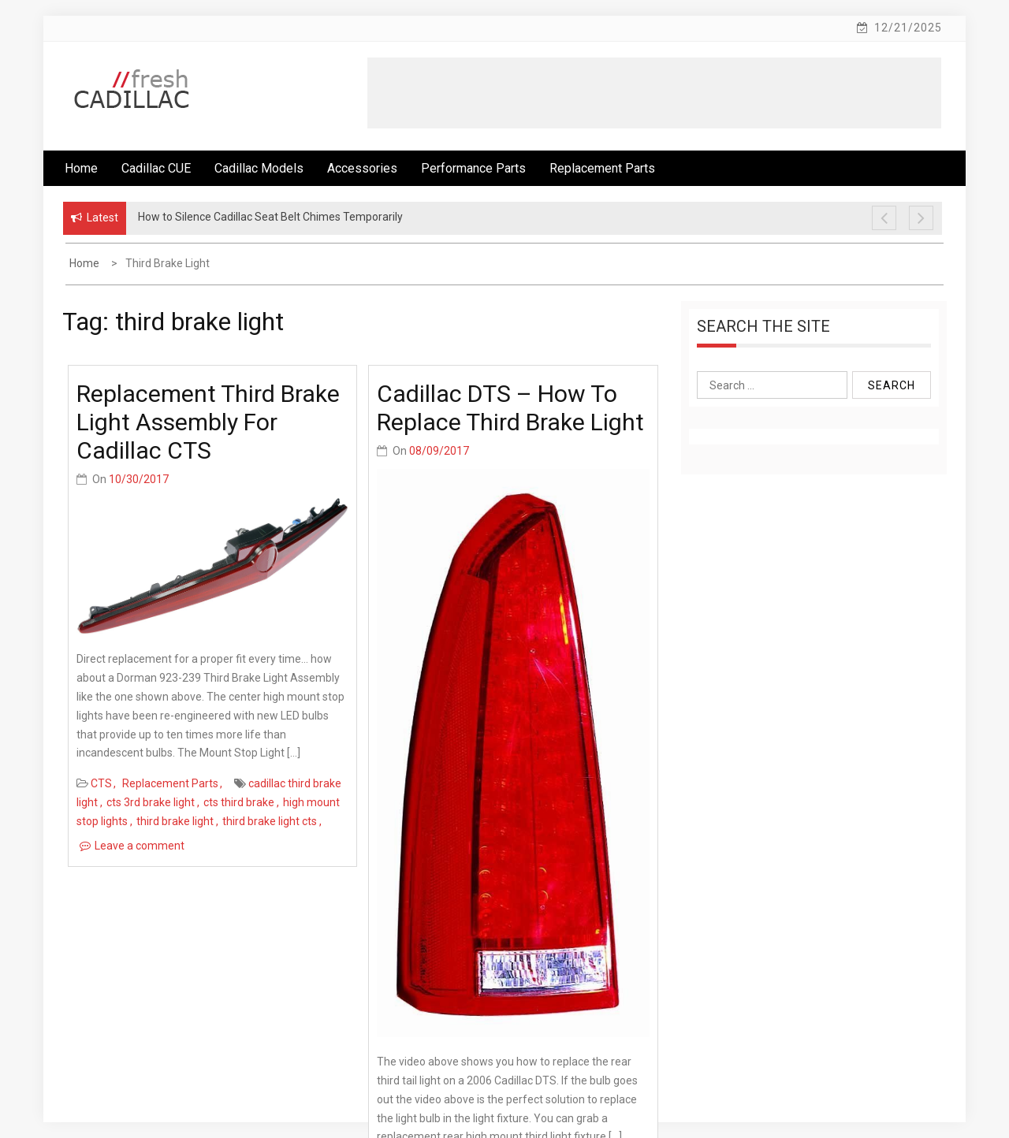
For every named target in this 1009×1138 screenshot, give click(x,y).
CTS (101, 783)
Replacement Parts (602, 168)
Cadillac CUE (156, 168)
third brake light (175, 821)
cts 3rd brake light (150, 802)
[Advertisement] (654, 93)
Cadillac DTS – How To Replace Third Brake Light (510, 408)
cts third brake (238, 802)
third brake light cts (269, 821)
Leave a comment (139, 845)
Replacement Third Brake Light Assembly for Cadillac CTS (208, 422)
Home (81, 168)
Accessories (362, 168)
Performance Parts (473, 168)
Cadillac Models (258, 168)
